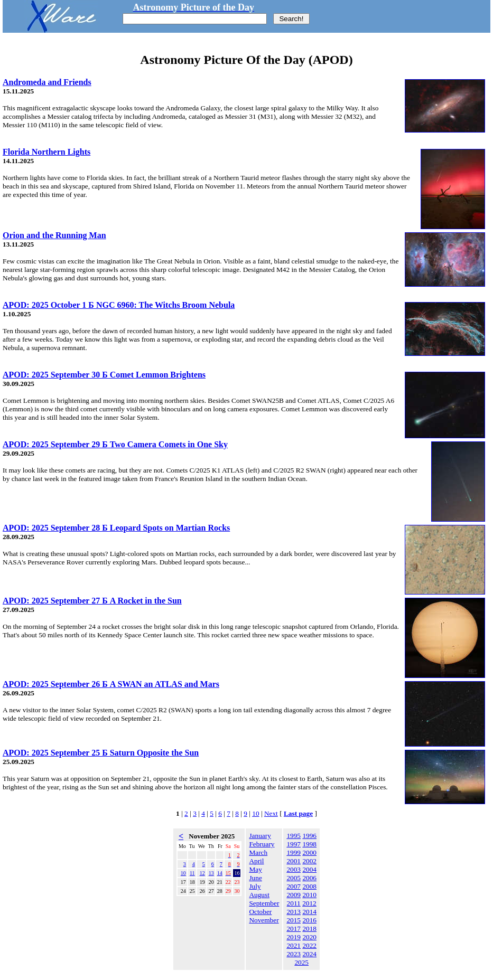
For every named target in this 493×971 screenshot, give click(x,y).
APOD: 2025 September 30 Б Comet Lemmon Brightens (104, 374)
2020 (309, 937)
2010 (309, 895)
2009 (293, 895)
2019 (293, 937)
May (255, 869)
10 (255, 813)
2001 (293, 861)
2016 (309, 920)
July (255, 886)
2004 (309, 869)
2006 (309, 878)
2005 (293, 878)
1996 (309, 836)
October (260, 912)
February (261, 844)
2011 (294, 903)
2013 (293, 912)
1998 (309, 844)
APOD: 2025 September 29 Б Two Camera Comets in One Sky (115, 444)
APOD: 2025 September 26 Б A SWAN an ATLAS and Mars (111, 684)
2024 (309, 954)
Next (271, 813)
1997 (293, 844)
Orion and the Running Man (54, 235)
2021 (293, 945)
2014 (309, 912)
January (260, 836)
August (259, 895)
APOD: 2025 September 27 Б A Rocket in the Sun (92, 600)
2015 (293, 920)
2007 (293, 886)
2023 (293, 954)
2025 (301, 962)
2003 (293, 869)
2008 (309, 886)
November (263, 920)
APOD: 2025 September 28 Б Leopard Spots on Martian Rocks (116, 527)
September (264, 903)
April (256, 861)
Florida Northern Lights (46, 151)
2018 (309, 928)
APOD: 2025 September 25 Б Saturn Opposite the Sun (101, 752)
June (255, 878)
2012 (309, 903)
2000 (309, 852)
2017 (293, 928)
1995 (293, 836)
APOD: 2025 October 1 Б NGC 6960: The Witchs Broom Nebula (119, 304)
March (258, 852)
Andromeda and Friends (47, 82)
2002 (309, 861)
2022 (309, 945)
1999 (293, 852)
